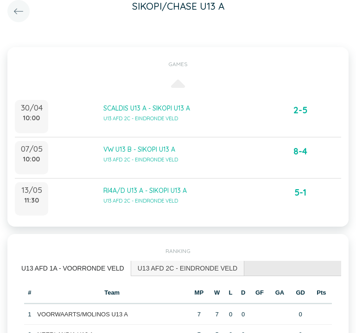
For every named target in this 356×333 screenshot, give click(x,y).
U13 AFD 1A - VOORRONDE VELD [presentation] (72, 268)
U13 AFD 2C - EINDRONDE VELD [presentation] (188, 268)
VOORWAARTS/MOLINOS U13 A (82, 314)
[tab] (73, 268)
